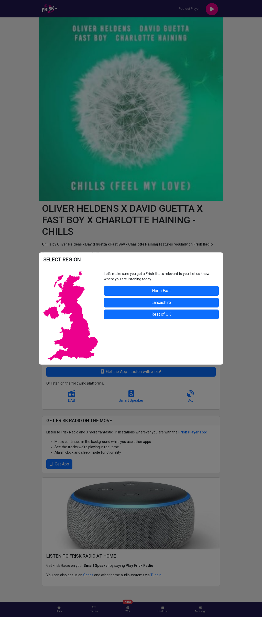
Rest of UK (161, 314)
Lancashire (161, 302)
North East (161, 290)
